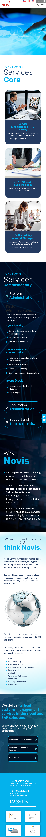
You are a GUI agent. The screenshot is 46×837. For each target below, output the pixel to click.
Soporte (41, 1)
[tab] (23, 296)
